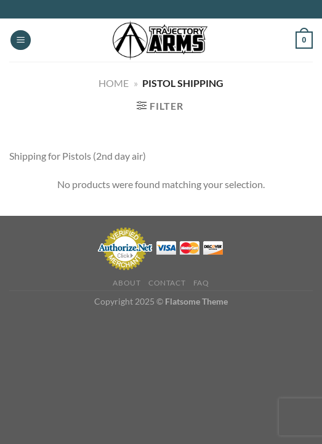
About (126, 282)
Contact (166, 282)
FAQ (201, 282)
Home (114, 83)
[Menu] (20, 40)
